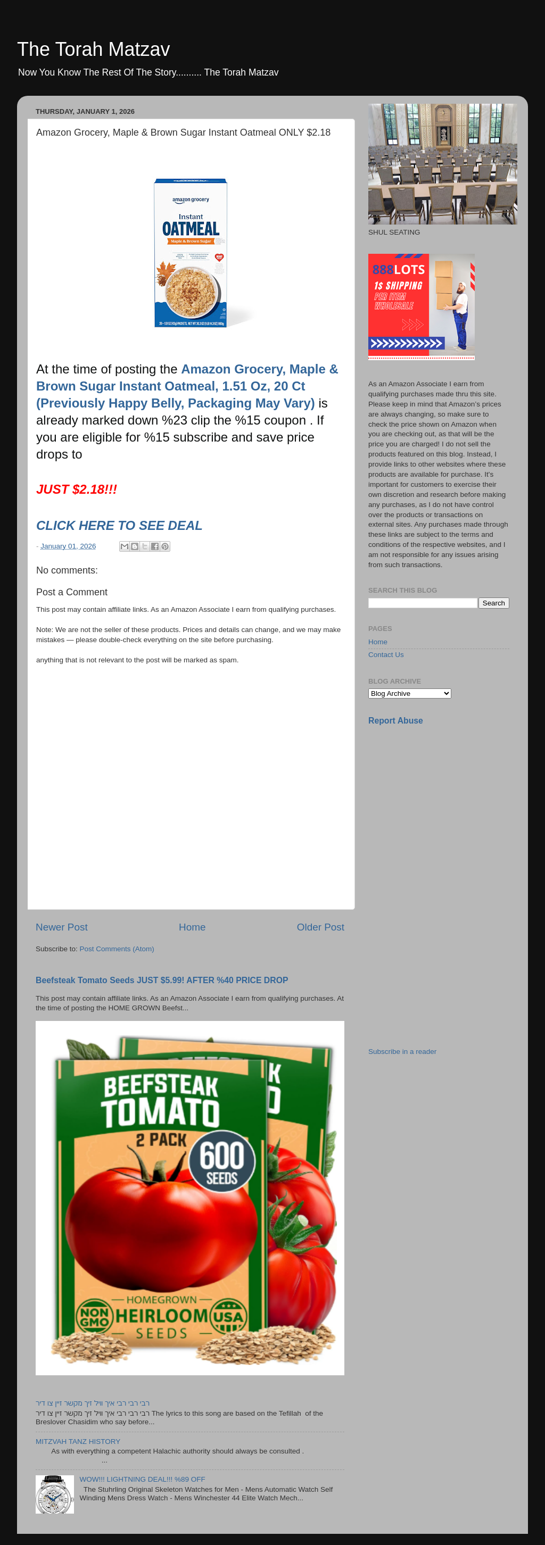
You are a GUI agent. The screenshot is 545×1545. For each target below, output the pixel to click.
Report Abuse (395, 720)
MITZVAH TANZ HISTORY (78, 1442)
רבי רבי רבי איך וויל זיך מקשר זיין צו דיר (93, 1403)
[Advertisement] (448, 809)
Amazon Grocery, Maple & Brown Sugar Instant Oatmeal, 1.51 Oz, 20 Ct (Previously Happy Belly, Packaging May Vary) (187, 386)
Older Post (320, 927)
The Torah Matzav (93, 49)
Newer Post (62, 927)
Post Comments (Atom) (117, 949)
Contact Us (386, 655)
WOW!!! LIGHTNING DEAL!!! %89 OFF (142, 1479)
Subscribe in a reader (402, 1052)
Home (192, 927)
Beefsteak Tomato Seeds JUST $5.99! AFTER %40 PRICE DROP (162, 980)
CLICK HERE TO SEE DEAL (121, 525)
